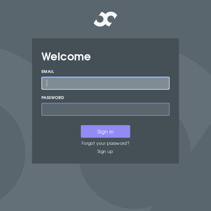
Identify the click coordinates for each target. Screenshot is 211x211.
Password (52, 97)
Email (47, 71)
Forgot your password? (105, 143)
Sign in (105, 131)
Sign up (105, 151)
